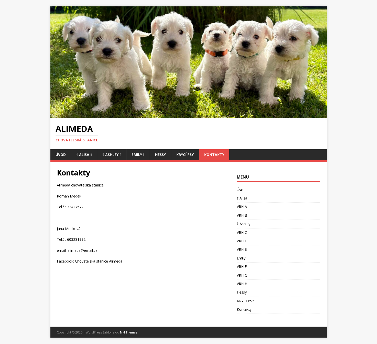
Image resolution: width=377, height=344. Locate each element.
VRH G (242, 275)
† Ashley (110, 154)
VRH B (242, 215)
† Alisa (82, 154)
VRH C (242, 232)
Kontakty (214, 154)
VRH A (242, 206)
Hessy (160, 154)
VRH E (242, 249)
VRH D (242, 240)
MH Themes (128, 332)
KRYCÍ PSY (185, 154)
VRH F (242, 266)
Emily (137, 154)
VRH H (242, 283)
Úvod (61, 154)
